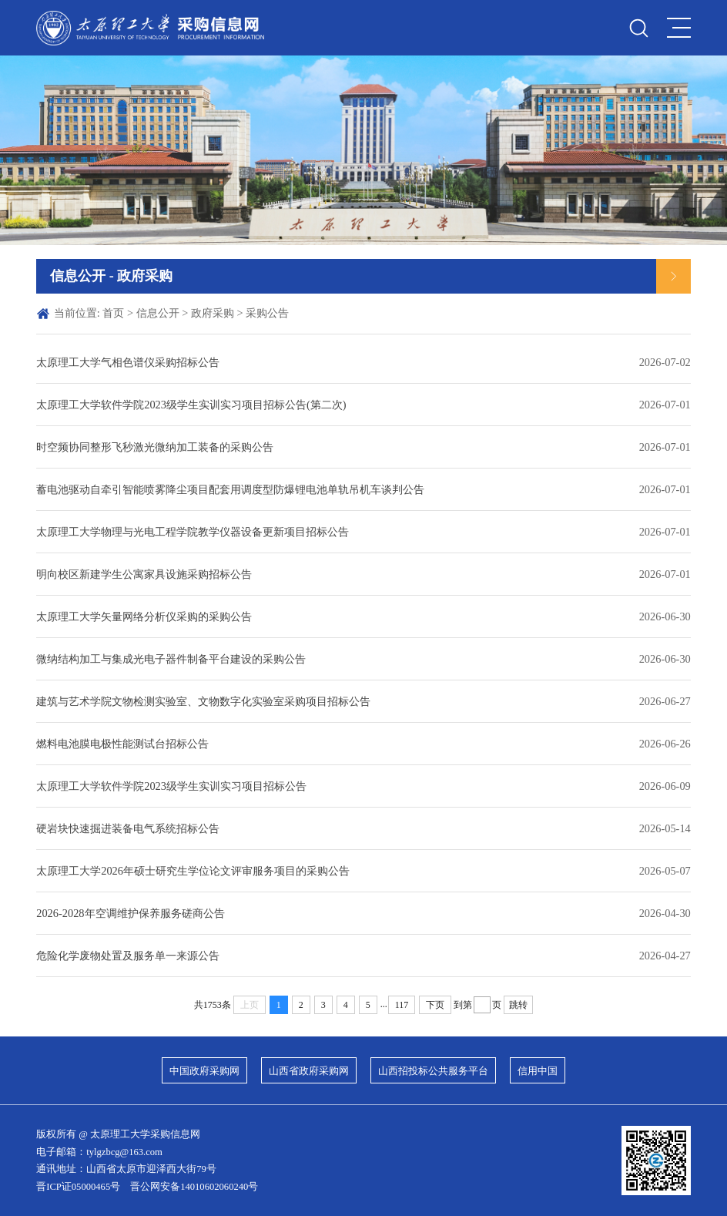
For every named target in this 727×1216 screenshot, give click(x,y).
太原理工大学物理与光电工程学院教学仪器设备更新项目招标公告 (192, 532)
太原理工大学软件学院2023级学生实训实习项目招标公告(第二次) (191, 404)
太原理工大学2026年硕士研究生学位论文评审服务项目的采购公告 (193, 871)
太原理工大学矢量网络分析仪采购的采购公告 (144, 616)
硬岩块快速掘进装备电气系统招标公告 (127, 828)
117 (402, 1004)
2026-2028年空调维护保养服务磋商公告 (130, 913)
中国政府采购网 (204, 1071)
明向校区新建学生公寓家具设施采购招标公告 (144, 574)
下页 (435, 1004)
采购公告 (267, 313)
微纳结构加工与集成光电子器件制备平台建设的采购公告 (171, 659)
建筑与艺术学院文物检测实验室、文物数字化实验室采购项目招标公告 (203, 701)
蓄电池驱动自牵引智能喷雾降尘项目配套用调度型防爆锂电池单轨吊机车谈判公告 (230, 489)
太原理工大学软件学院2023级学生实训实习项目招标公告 (171, 786)
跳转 (518, 1004)
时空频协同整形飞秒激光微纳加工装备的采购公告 (154, 447)
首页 (113, 313)
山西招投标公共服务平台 (433, 1071)
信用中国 (538, 1071)
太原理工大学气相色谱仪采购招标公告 (127, 362)
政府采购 (212, 313)
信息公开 (157, 313)
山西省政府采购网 (309, 1071)
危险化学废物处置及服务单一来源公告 (127, 955)
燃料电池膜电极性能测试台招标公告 (122, 743)
